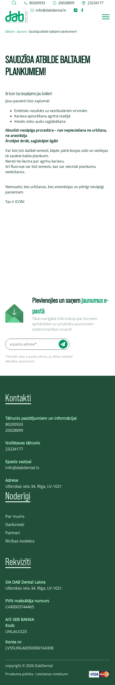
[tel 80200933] (34, 3)
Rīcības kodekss (20, 541)
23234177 (14, 449)
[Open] (106, 16)
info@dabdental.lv (22, 467)
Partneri (12, 532)
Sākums (10, 31)
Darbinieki (14, 524)
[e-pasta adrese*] (37, 344)
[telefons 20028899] (63, 3)
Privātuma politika (19, 674)
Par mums (15, 516)
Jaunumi (22, 31)
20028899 (14, 430)
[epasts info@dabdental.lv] (48, 10)
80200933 (14, 424)
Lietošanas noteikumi (51, 674)
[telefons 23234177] (92, 3)
